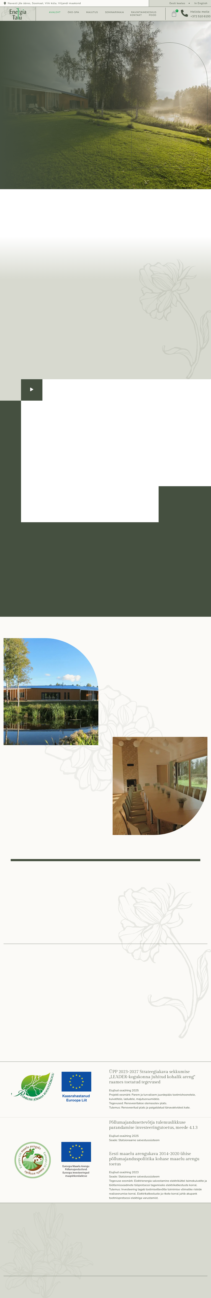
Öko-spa (73, 12)
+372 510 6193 (200, 16)
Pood (152, 15)
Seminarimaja (114, 12)
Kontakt (136, 15)
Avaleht (55, 12)
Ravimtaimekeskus (143, 12)
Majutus (92, 12)
